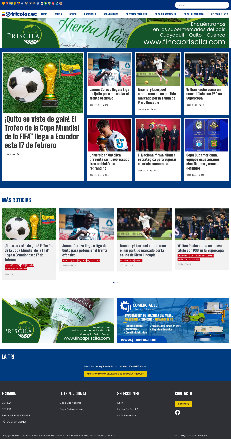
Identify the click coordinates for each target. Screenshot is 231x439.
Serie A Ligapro (70, 260)
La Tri (120, 402)
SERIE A (6, 402)
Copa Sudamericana (165, 14)
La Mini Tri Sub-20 (127, 409)
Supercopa (183, 256)
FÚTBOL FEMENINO (14, 421)
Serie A (58, 14)
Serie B (72, 14)
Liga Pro (82, 260)
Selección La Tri (219, 14)
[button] (114, 282)
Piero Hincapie (127, 260)
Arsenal (138, 260)
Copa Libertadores (194, 14)
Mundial (30, 265)
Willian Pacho (184, 259)
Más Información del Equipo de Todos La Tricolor (115, 374)
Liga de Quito (93, 260)
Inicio (44, 14)
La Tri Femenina (126, 415)
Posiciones (90, 14)
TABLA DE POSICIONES (16, 415)
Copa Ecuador (110, 14)
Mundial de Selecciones (16, 268)
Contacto (184, 404)
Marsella (195, 259)
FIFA (23, 265)
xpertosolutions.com (197, 435)
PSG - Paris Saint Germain (202, 256)
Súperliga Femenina (136, 14)
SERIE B (6, 409)
